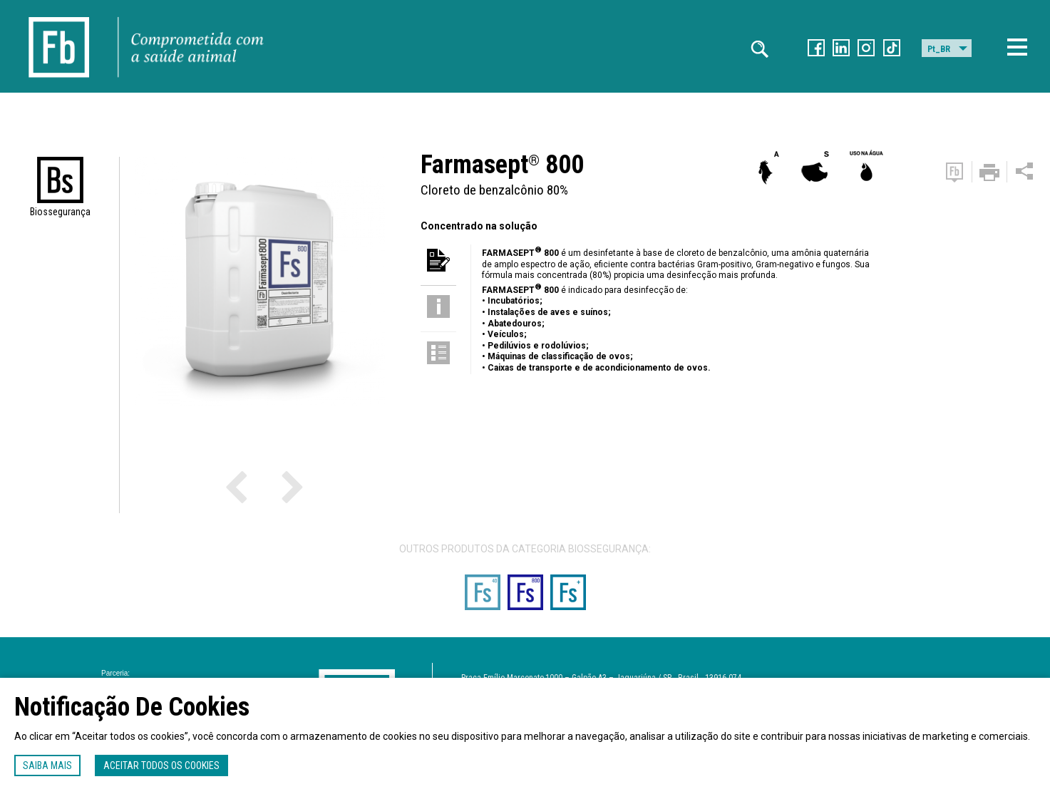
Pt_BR (938, 49)
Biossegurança (60, 211)
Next (266, 486)
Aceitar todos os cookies (161, 765)
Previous (255, 486)
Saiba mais (47, 765)
